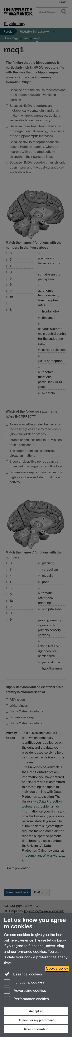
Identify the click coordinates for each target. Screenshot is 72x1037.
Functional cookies (24, 982)
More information (36, 1029)
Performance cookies (26, 999)
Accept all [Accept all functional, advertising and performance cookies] (36, 1011)
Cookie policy (57, 968)
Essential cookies (23, 973)
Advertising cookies (25, 990)
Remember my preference (36, 1020)
